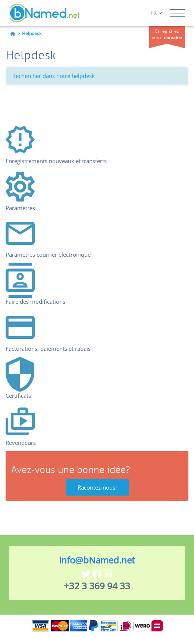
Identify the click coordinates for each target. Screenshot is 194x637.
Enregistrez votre (167, 34)
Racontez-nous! (97, 487)
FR (156, 12)
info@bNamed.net (97, 560)
